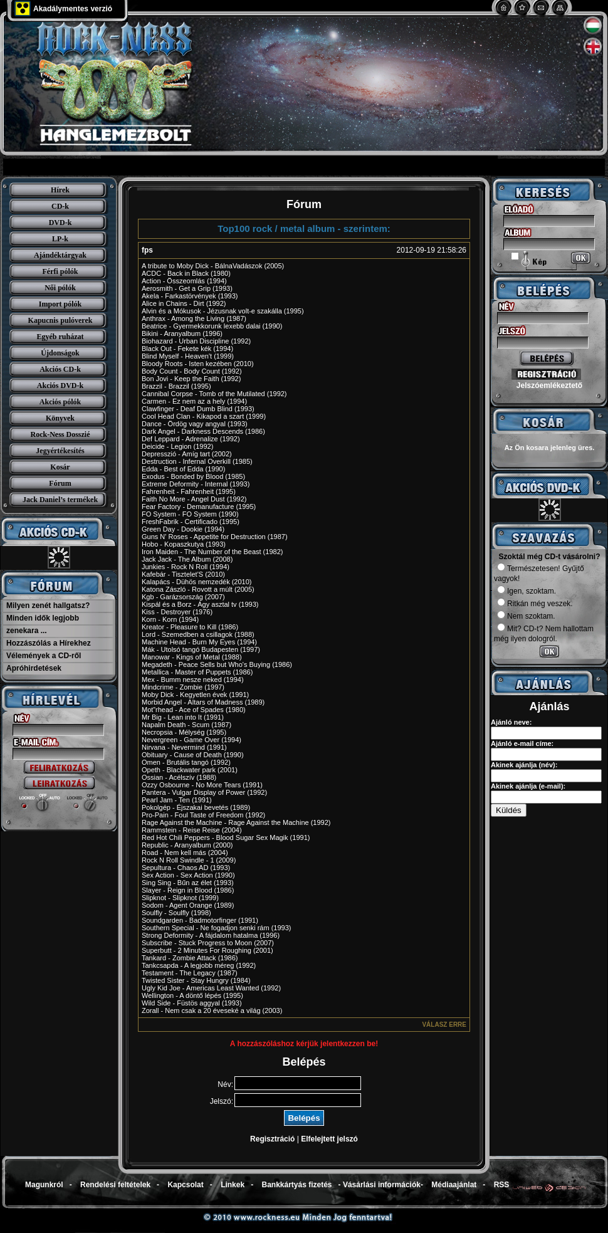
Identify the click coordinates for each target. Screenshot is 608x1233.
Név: (225, 1084)
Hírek (60, 190)
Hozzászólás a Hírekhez (48, 643)
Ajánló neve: (511, 722)
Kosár (60, 467)
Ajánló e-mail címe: (522, 743)
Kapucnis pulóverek (60, 320)
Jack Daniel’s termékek (60, 499)
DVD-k (60, 222)
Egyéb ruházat (60, 336)
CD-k (60, 206)
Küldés (509, 810)
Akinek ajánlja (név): (524, 765)
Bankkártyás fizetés (296, 1184)
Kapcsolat (185, 1184)
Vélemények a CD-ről (43, 655)
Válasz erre (444, 1024)
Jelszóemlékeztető (549, 385)
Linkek (232, 1184)
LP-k (60, 238)
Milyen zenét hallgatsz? (48, 605)
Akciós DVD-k (60, 385)
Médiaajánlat (453, 1184)
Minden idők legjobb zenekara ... (42, 624)
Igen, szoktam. (526, 591)
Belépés (304, 1118)
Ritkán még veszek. (535, 603)
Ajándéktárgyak (60, 255)
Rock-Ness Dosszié (60, 434)
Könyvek (60, 418)
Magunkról (44, 1184)
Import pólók (60, 304)
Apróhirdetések (33, 668)
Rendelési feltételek (115, 1184)
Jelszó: (221, 1101)
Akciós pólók (60, 401)
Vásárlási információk (382, 1184)
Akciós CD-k (60, 369)
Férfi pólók (60, 271)
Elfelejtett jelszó (329, 1139)
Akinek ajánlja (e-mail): (528, 786)
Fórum (60, 483)
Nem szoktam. (526, 616)
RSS (502, 1184)
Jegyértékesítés (60, 450)
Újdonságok (60, 353)
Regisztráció (272, 1139)
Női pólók (60, 287)
